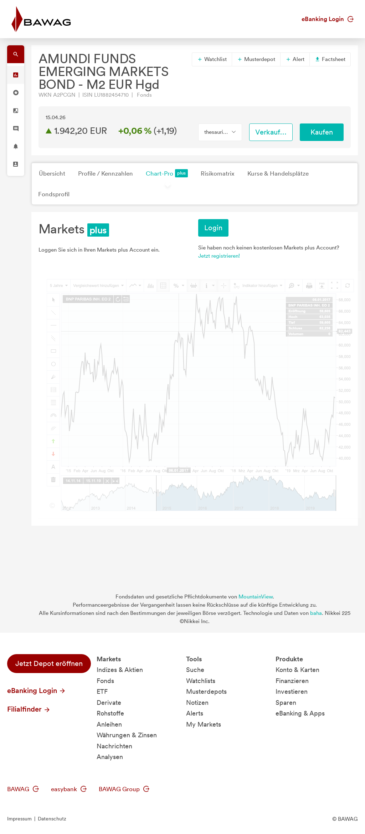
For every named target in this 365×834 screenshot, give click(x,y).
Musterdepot (256, 59)
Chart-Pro (167, 173)
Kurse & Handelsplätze (278, 173)
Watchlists (200, 680)
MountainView (255, 596)
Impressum (19, 819)
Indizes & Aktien (120, 669)
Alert (295, 59)
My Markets (203, 724)
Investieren (292, 691)
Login (213, 227)
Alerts (194, 713)
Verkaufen (271, 132)
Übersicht (52, 173)
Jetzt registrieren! (219, 256)
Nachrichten (114, 746)
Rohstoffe (110, 713)
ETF (102, 691)
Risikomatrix (218, 173)
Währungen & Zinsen (127, 735)
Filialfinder (29, 709)
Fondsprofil (54, 194)
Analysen (110, 756)
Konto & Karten (297, 669)
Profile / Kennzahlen (105, 173)
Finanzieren (292, 680)
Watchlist (212, 59)
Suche (195, 669)
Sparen (286, 702)
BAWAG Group (124, 789)
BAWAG (23, 789)
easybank (69, 789)
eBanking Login (328, 18)
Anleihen (109, 724)
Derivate (109, 702)
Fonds (105, 680)
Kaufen (321, 132)
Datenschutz (52, 819)
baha (316, 613)
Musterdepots (206, 691)
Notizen (197, 702)
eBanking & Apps (300, 713)
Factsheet (330, 59)
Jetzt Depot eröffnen (49, 663)
